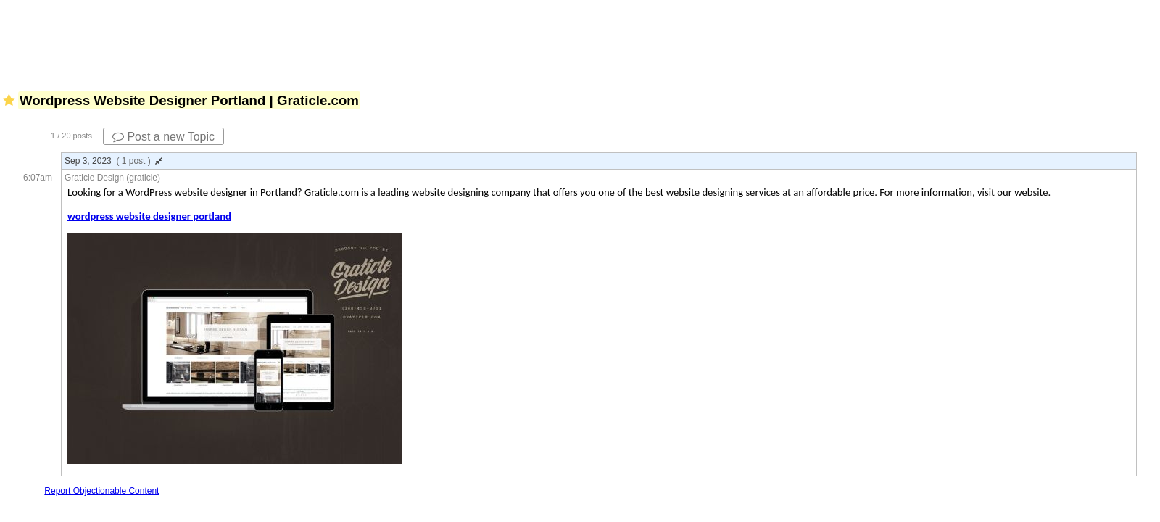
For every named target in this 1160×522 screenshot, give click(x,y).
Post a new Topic (163, 136)
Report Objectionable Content (101, 491)
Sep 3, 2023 (113, 161)
